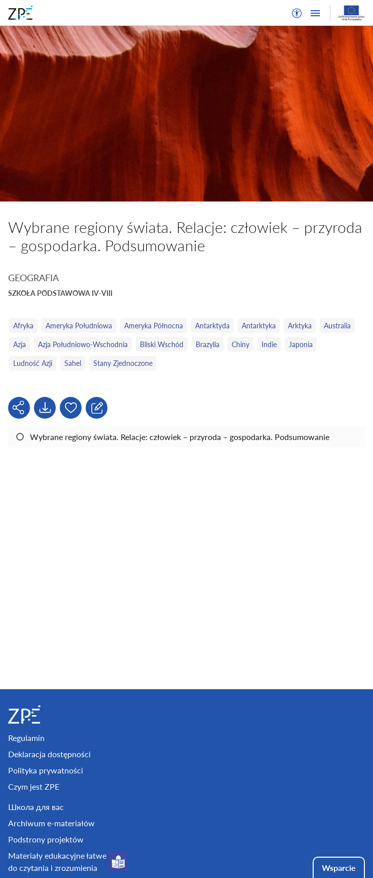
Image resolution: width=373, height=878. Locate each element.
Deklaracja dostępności (49, 754)
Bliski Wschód (161, 344)
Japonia (301, 344)
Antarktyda (212, 325)
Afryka (23, 325)
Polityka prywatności (45, 770)
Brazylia (207, 344)
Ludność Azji (32, 363)
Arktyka (300, 325)
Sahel (72, 363)
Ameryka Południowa (79, 325)
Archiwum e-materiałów (51, 823)
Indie (269, 344)
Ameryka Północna (153, 325)
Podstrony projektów (46, 839)
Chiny (240, 344)
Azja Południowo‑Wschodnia (83, 344)
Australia (337, 325)
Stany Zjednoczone (123, 363)
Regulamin (26, 737)
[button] (297, 13)
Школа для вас (36, 807)
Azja (19, 344)
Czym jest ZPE (33, 786)
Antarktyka (259, 325)
